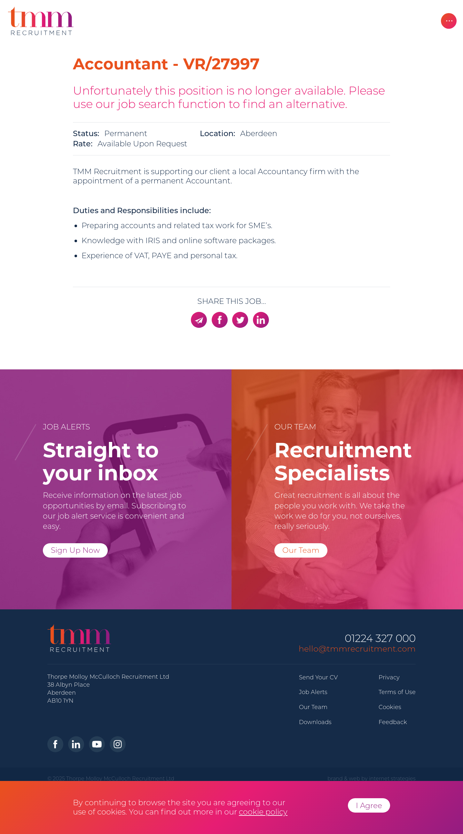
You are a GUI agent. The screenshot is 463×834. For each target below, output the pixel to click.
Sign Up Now (75, 550)
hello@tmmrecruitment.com (357, 648)
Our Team (300, 550)
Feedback (393, 722)
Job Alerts (313, 692)
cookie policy (263, 811)
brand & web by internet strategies (371, 778)
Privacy (389, 677)
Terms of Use (397, 692)
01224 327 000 (380, 638)
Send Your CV (318, 677)
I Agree (369, 805)
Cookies (390, 707)
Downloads (315, 722)
